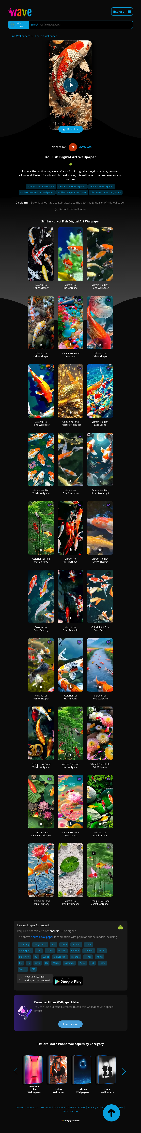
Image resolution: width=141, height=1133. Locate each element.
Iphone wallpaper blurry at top (106, 192)
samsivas (80, 147)
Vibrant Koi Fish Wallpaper (70, 286)
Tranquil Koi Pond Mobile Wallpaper (40, 765)
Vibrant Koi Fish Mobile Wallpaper (41, 492)
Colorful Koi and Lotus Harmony (41, 902)
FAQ (65, 1111)
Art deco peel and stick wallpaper (37, 192)
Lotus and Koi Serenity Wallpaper (41, 834)
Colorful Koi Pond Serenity (41, 629)
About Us (32, 1107)
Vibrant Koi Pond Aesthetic (71, 629)
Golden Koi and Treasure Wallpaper (70, 423)
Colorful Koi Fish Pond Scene (100, 629)
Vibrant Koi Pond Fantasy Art (70, 355)
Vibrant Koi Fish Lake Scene (100, 423)
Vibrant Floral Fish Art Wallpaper (100, 765)
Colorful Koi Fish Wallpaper (41, 286)
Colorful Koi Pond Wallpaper (41, 423)
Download (70, 129)
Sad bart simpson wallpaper (72, 192)
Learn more (70, 1024)
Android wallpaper (42, 937)
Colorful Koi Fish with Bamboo (41, 560)
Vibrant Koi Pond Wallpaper (70, 902)
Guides (74, 1111)
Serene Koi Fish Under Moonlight (100, 492)
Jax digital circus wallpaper (41, 186)
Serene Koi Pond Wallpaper (100, 697)
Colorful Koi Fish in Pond (70, 697)
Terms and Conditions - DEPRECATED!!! (63, 1107)
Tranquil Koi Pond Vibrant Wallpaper (100, 902)
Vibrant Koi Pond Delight (100, 834)
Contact (20, 1107)
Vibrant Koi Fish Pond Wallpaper (100, 286)
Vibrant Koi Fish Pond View (71, 492)
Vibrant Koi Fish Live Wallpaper (100, 560)
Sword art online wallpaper (72, 186)
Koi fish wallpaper (46, 36)
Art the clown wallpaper (101, 186)
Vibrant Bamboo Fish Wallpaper (70, 765)
